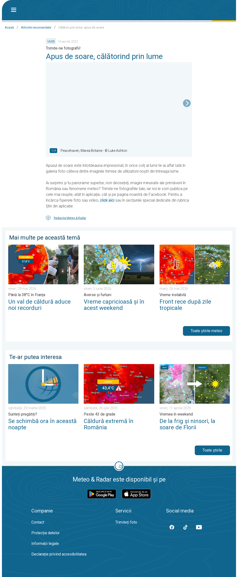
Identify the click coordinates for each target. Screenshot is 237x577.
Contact (37, 522)
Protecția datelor (45, 533)
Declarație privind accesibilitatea (58, 554)
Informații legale (45, 543)
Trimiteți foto (126, 522)
